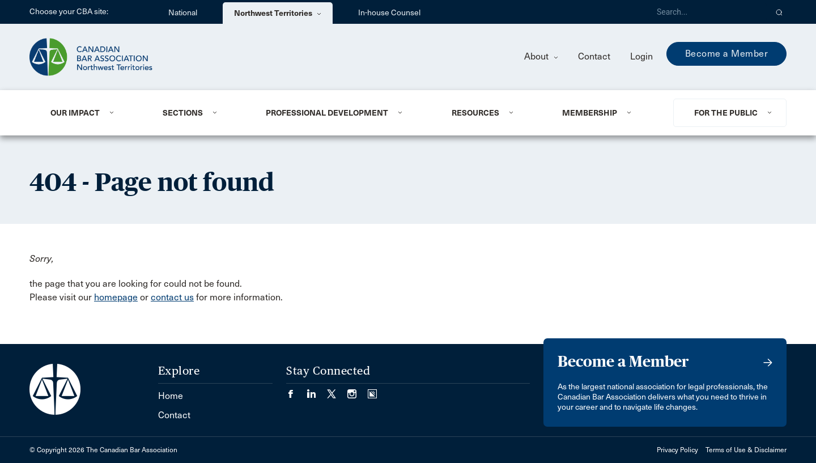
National (182, 13)
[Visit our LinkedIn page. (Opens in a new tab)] (317, 390)
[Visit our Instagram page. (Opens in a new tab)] (357, 390)
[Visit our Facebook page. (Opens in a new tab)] (296, 390)
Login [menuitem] (641, 56)
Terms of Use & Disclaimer (746, 450)
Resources (475, 113)
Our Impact (75, 113)
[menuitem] (93, 112)
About (541, 56)
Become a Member (726, 53)
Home (170, 395)
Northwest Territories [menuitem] (277, 13)
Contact (594, 56)
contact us (172, 297)
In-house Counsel (389, 13)
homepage (116, 297)
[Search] (707, 12)
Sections (183, 113)
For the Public (726, 113)
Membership (589, 113)
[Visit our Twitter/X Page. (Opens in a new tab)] (337, 390)
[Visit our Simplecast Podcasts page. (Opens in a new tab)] (372, 390)
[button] (779, 12)
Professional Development (327, 113)
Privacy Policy (677, 450)
